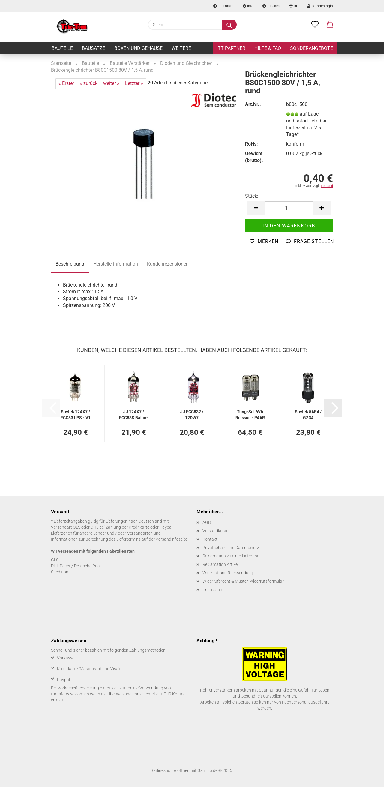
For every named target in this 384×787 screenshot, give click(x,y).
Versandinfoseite (171, 539)
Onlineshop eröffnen (171, 770)
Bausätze (93, 48)
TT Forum (223, 6)
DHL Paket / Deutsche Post (76, 565)
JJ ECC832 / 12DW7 (191, 414)
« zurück (89, 83)
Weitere (181, 48)
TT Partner (231, 48)
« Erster (66, 83)
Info (248, 6)
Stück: (251, 196)
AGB (206, 522)
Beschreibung (70, 264)
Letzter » (134, 83)
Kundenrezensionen (168, 264)
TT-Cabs (271, 6)
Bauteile (62, 48)
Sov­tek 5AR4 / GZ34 (308, 414)
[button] (330, 24)
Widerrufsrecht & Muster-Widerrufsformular (243, 581)
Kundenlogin (320, 6)
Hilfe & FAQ (267, 48)
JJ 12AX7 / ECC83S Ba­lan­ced (133, 414)
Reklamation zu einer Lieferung (231, 556)
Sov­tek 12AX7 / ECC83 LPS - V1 (76, 414)
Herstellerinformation (115, 264)
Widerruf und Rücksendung (227, 572)
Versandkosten (216, 530)
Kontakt (210, 539)
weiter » (111, 83)
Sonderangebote (311, 48)
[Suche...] (229, 25)
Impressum (213, 589)
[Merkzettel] (315, 24)
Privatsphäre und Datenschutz (230, 547)
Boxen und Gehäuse (138, 48)
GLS (54, 559)
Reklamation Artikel (220, 564)
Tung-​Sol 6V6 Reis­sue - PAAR (250, 414)
